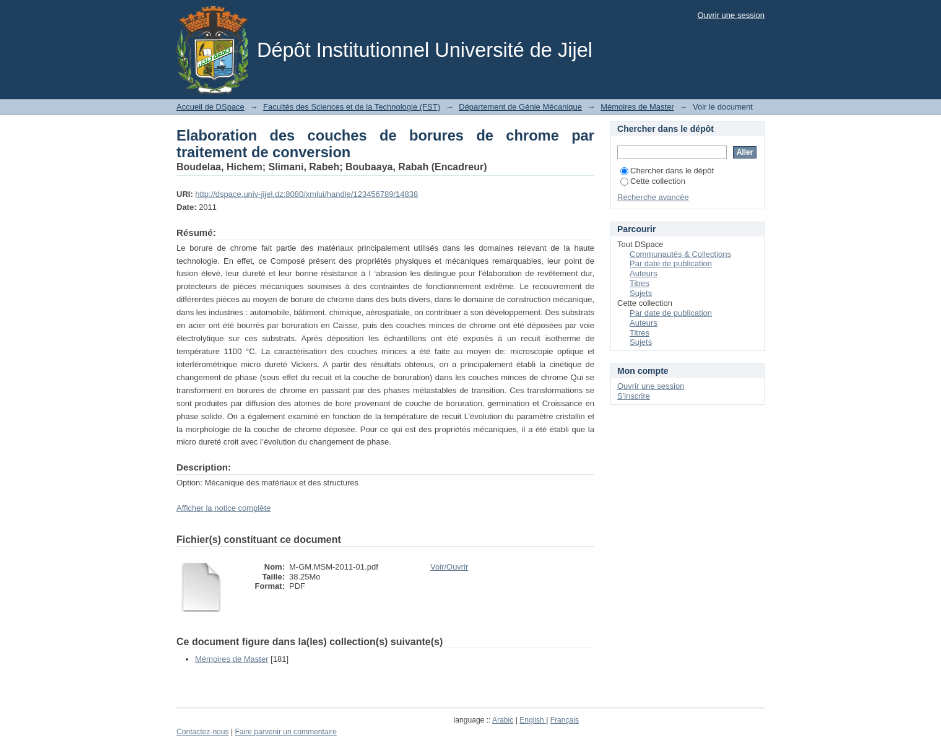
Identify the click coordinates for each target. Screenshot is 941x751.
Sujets (641, 293)
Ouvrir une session (731, 15)
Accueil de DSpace (210, 106)
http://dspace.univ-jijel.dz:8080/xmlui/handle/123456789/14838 (306, 194)
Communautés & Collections (680, 254)
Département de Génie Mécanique (520, 106)
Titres (639, 283)
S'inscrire (633, 396)
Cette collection (652, 181)
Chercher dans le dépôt (667, 170)
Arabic (502, 720)
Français (564, 720)
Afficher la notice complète (223, 508)
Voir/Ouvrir (449, 566)
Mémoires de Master (637, 106)
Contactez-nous (202, 731)
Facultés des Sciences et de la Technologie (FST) (351, 106)
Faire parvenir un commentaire (285, 731)
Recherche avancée (653, 197)
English (532, 720)
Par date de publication (671, 263)
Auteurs (643, 273)
